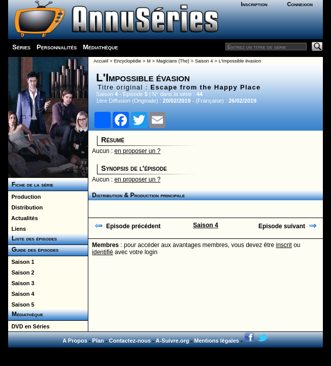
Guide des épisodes (33, 249)
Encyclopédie (127, 61)
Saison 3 (21, 283)
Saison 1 (21, 262)
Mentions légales (216, 341)
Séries (21, 47)
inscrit (284, 245)
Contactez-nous (130, 341)
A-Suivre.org (172, 341)
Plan (98, 341)
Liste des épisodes (32, 238)
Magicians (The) (172, 61)
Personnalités (57, 47)
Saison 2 (21, 272)
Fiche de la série (30, 184)
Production (24, 197)
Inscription (254, 4)
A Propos (74, 341)
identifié (102, 252)
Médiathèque (100, 47)
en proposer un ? (137, 151)
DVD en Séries (28, 326)
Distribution (25, 207)
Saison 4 (21, 294)
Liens (17, 229)
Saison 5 (21, 304)
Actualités (23, 218)
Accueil (100, 61)
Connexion (300, 4)
